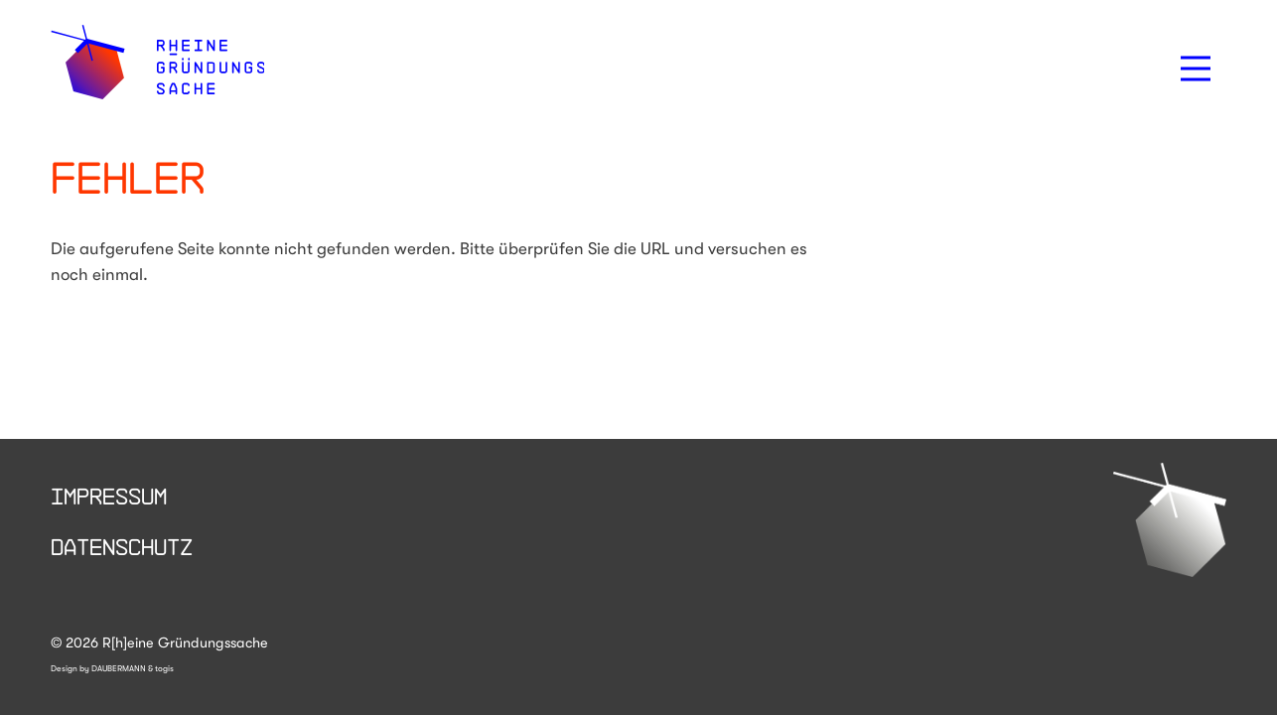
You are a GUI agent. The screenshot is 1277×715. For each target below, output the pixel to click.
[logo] (157, 62)
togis (164, 668)
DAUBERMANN (118, 668)
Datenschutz (122, 545)
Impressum (109, 495)
